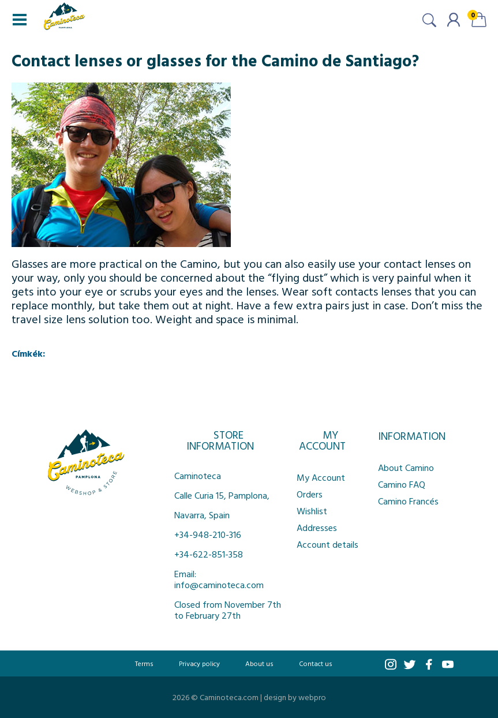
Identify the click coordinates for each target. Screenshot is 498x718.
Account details (327, 544)
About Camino (406, 467)
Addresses (317, 527)
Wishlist (312, 511)
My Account (321, 477)
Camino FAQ (401, 484)
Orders (310, 494)
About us (259, 663)
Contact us (315, 663)
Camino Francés (408, 501)
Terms (144, 663)
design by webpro (295, 697)
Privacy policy (199, 663)
